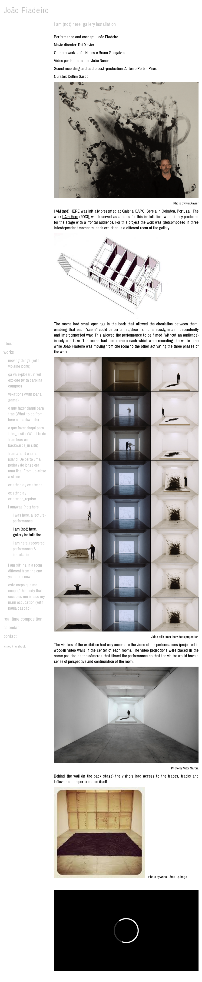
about (8, 343)
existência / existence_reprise (22, 496)
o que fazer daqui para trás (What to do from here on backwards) (26, 414)
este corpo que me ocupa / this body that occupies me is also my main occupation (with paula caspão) (26, 596)
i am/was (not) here (23, 507)
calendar (11, 627)
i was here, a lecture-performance (29, 518)
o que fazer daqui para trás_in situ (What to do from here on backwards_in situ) (27, 436)
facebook (19, 646)
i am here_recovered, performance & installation (29, 549)
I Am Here (70, 217)
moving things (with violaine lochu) (23, 363)
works (8, 352)
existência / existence (25, 485)
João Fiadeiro (26, 10)
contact (10, 636)
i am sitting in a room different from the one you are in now (25, 571)
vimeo (7, 646)
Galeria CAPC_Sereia (139, 211)
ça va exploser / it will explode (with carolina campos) (25, 380)
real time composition (22, 619)
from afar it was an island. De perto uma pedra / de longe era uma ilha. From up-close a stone (27, 465)
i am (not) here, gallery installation (27, 532)
